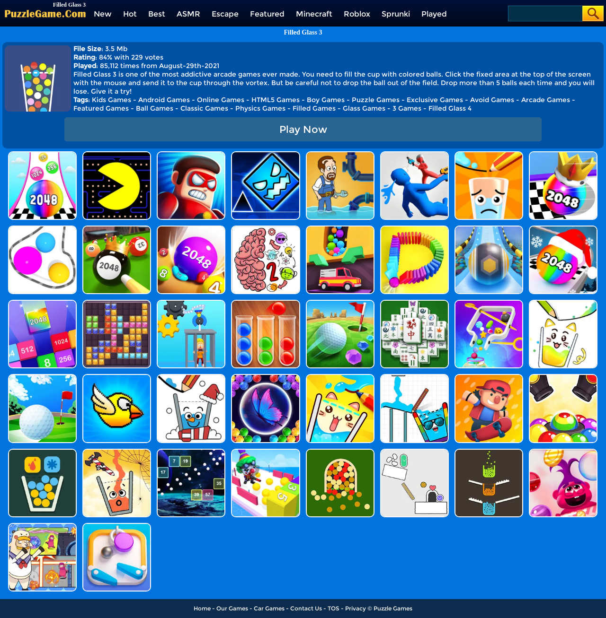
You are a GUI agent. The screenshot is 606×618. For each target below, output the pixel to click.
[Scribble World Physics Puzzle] (414, 452)
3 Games (406, 108)
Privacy (355, 608)
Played (434, 13)
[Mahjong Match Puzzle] (414, 303)
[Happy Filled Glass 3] (340, 377)
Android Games (164, 100)
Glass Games (364, 108)
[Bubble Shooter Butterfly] (265, 377)
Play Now (303, 129)
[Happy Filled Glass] (116, 452)
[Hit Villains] (191, 154)
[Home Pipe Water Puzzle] (340, 154)
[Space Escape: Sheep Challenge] (42, 526)
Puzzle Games (376, 100)
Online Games (220, 100)
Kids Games (111, 100)
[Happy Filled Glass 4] (414, 377)
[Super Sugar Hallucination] (563, 452)
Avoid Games (492, 100)
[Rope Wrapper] (42, 229)
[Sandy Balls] (340, 229)
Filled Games (314, 108)
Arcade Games (545, 100)
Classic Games (204, 108)
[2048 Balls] (191, 229)
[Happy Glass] (488, 154)
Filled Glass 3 (303, 32)
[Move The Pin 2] (488, 303)
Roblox (357, 13)
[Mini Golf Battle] (42, 377)
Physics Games (260, 108)
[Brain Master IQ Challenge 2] (265, 229)
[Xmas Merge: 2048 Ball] (563, 229)
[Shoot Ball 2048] (563, 154)
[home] (45, 13)
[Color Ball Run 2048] (42, 154)
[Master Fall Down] (414, 154)
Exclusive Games (435, 100)
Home (202, 608)
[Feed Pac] (116, 154)
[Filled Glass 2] (340, 452)
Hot (130, 13)
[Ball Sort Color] (265, 303)
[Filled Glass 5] (42, 452)
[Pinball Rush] (116, 526)
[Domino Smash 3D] (414, 229)
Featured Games (101, 108)
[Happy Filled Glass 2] (563, 303)
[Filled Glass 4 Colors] (488, 452)
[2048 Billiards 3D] (116, 229)
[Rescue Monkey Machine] (191, 303)
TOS (333, 608)
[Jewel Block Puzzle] (116, 303)
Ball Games (154, 108)
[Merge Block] (42, 303)
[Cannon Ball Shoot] (265, 452)
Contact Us (306, 608)
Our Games (232, 608)
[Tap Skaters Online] (488, 377)
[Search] (544, 13)
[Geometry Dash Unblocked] (265, 154)
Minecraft (314, 13)
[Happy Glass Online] (191, 377)
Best (156, 13)
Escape (225, 13)
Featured (267, 13)
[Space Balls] (191, 452)
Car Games (269, 608)
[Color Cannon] (563, 377)
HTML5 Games (275, 100)
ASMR (188, 13)
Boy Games (326, 100)
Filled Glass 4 (450, 108)
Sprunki (396, 13)
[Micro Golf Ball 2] (340, 303)
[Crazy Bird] (116, 377)
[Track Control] (488, 229)
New (103, 13)
